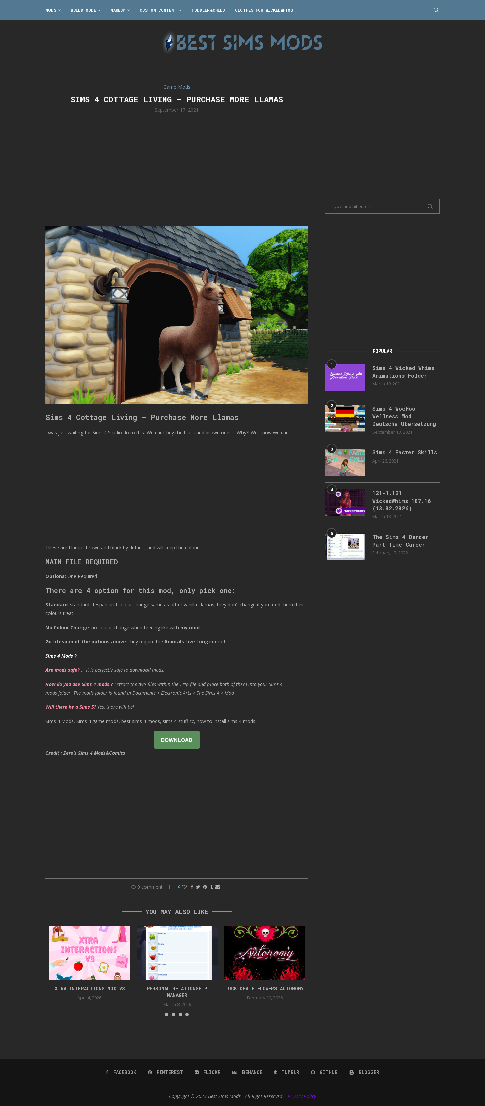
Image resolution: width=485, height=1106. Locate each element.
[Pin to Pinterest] (205, 887)
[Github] (324, 1072)
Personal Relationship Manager (177, 991)
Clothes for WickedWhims (264, 10)
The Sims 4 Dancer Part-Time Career (400, 540)
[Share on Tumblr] (211, 887)
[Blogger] (364, 1072)
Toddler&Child (208, 10)
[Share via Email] (217, 887)
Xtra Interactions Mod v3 (90, 988)
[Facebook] (121, 1072)
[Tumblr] (286, 1072)
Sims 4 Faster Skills (404, 452)
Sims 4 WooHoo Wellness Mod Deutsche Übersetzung (404, 416)
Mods (50, 10)
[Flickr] (208, 1072)
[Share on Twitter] (198, 887)
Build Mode (83, 10)
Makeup (117, 10)
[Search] (436, 10)
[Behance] (247, 1072)
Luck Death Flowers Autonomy (264, 988)
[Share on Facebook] (192, 887)
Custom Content (158, 10)
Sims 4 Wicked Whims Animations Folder (403, 371)
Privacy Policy (302, 1096)
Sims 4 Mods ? (60, 656)
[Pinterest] (165, 1072)
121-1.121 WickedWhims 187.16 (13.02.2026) (401, 500)
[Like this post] (184, 887)
